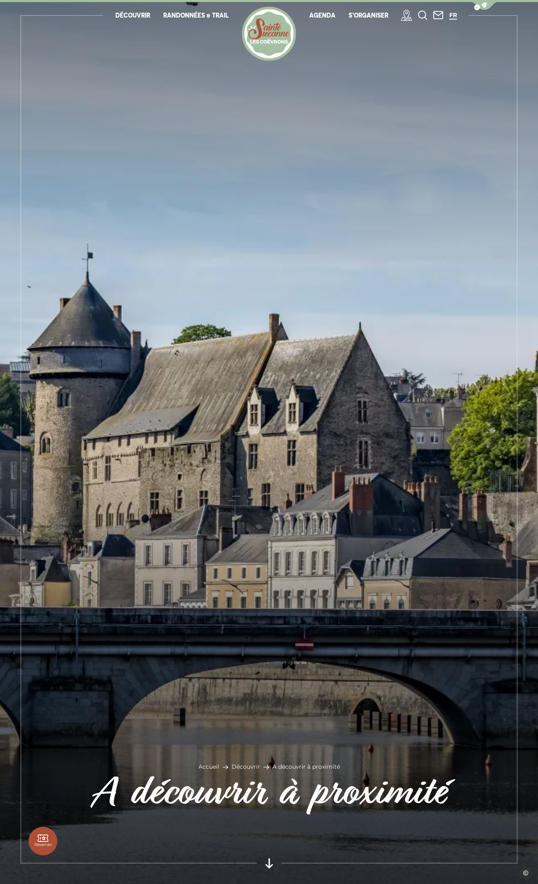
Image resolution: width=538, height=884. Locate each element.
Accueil (208, 766)
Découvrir (246, 766)
